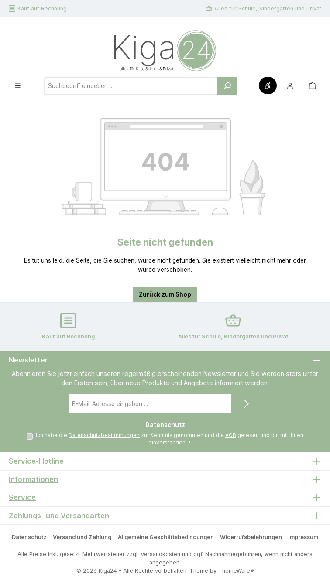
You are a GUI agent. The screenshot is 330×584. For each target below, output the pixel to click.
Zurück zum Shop (165, 294)
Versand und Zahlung (82, 537)
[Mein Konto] (290, 86)
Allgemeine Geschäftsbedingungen (166, 537)
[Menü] (18, 86)
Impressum (303, 537)
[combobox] (130, 86)
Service (22, 497)
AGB (230, 435)
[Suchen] (227, 86)
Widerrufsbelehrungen (251, 537)
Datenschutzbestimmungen (104, 435)
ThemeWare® (236, 570)
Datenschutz (29, 537)
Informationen (33, 479)
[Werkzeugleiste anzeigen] (268, 85)
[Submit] (246, 403)
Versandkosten (160, 554)
